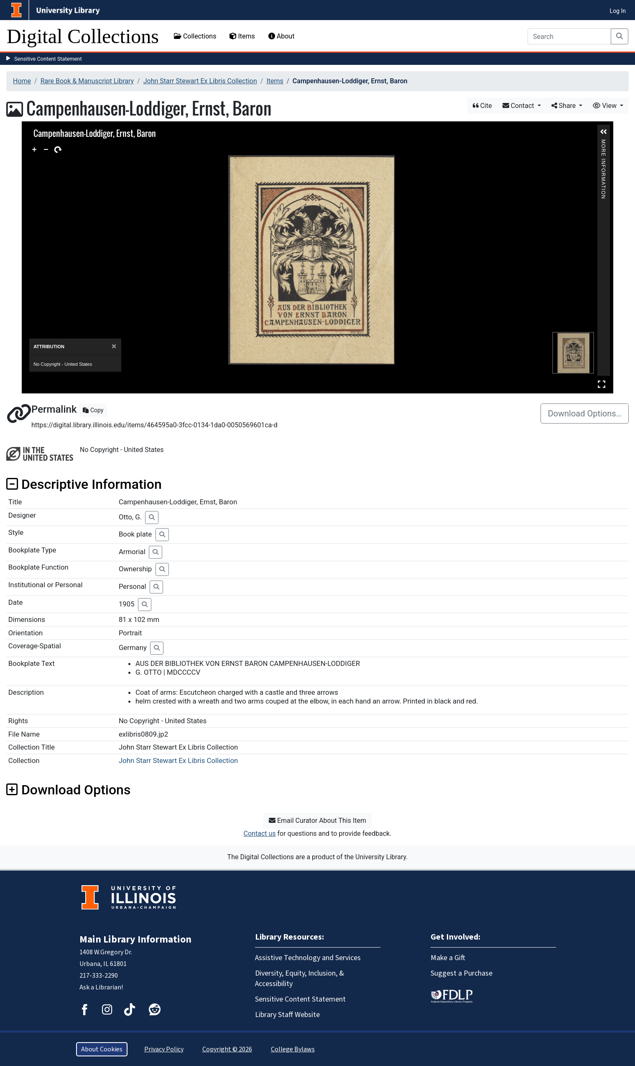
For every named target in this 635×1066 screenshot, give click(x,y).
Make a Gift (448, 958)
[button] (603, 132)
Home (22, 81)
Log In (618, 11)
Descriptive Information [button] (84, 484)
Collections (195, 36)
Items (242, 36)
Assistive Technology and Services (308, 958)
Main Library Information (135, 939)
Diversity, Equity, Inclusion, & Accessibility (299, 978)
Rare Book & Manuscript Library (87, 81)
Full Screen (601, 384)
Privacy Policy (164, 1049)
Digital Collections (83, 36)
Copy (93, 410)
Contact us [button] (260, 833)
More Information (603, 142)
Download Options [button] (68, 790)
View (605, 106)
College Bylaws (293, 1049)
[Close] (114, 346)
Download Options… (585, 413)
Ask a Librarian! (101, 987)
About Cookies (101, 1049)
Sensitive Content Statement (48, 59)
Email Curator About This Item (317, 821)
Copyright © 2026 (227, 1049)
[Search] (569, 36)
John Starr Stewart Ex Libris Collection (200, 81)
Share (564, 106)
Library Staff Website (287, 1014)
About (281, 36)
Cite (482, 106)
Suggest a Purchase (461, 973)
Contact (519, 106)
